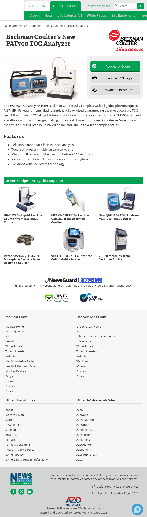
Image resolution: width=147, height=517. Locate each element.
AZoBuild (82, 449)
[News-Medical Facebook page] (13, 492)
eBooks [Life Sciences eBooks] (80, 366)
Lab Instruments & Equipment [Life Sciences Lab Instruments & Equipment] (95, 336)
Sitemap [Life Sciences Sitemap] (10, 430)
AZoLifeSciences (86, 454)
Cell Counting (54, 26)
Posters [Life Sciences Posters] (81, 371)
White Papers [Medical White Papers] (13, 346)
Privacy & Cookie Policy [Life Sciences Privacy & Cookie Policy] (19, 449)
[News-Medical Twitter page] (21, 492)
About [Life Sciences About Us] (9, 410)
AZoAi (80, 459)
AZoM (80, 410)
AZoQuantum (84, 444)
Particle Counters (77, 26)
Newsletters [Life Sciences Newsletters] (13, 425)
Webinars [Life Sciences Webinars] (82, 361)
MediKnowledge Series (20, 361)
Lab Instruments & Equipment (23, 26)
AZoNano (82, 415)
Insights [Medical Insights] (10, 356)
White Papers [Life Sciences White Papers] (84, 346)
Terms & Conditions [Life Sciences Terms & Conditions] (18, 444)
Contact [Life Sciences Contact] (10, 439)
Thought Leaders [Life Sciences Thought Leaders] (87, 351)
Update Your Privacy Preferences (115, 486)
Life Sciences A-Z (87, 341)
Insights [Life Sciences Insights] (81, 356)
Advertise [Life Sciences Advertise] (11, 435)
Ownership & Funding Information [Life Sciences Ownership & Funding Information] (27, 459)
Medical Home (37, 6)
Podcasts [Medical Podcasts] (11, 391)
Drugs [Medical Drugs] (9, 376)
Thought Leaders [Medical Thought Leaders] (16, 351)
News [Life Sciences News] (79, 331)
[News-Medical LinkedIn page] (30, 492)
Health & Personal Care (20, 366)
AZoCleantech (85, 420)
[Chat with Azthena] (137, 509)
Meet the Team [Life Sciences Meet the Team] (15, 415)
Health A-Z (12, 341)
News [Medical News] (8, 336)
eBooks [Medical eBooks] (9, 381)
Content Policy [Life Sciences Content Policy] (14, 454)
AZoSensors (83, 435)
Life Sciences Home (65, 6)
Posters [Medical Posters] (10, 386)
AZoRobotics (84, 430)
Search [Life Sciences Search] (9, 420)
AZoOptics (82, 425)
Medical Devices (15, 371)
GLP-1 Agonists (14, 331)
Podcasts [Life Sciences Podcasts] (82, 376)
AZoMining (83, 439)
